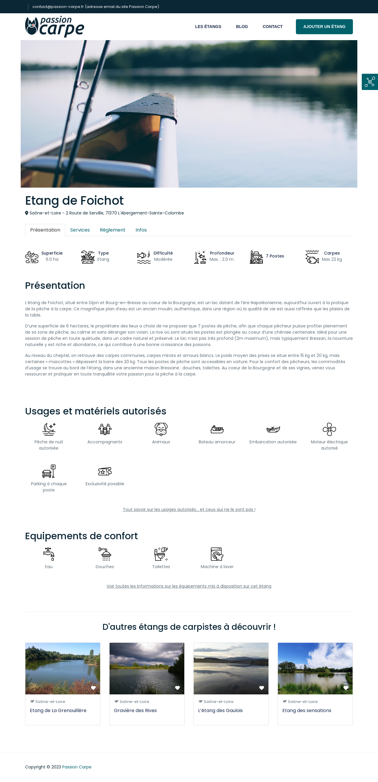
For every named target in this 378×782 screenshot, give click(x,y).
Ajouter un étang (324, 26)
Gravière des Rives (135, 710)
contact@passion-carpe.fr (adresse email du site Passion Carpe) (95, 6)
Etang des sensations (306, 710)
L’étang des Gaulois (220, 710)
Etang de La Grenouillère (58, 710)
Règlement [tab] (113, 230)
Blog (242, 26)
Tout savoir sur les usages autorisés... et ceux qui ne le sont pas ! (189, 509)
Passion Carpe (77, 767)
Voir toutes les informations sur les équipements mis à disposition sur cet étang (189, 586)
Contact (273, 26)
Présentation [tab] (45, 230)
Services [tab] (80, 230)
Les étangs (208, 26)
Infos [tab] (141, 230)
